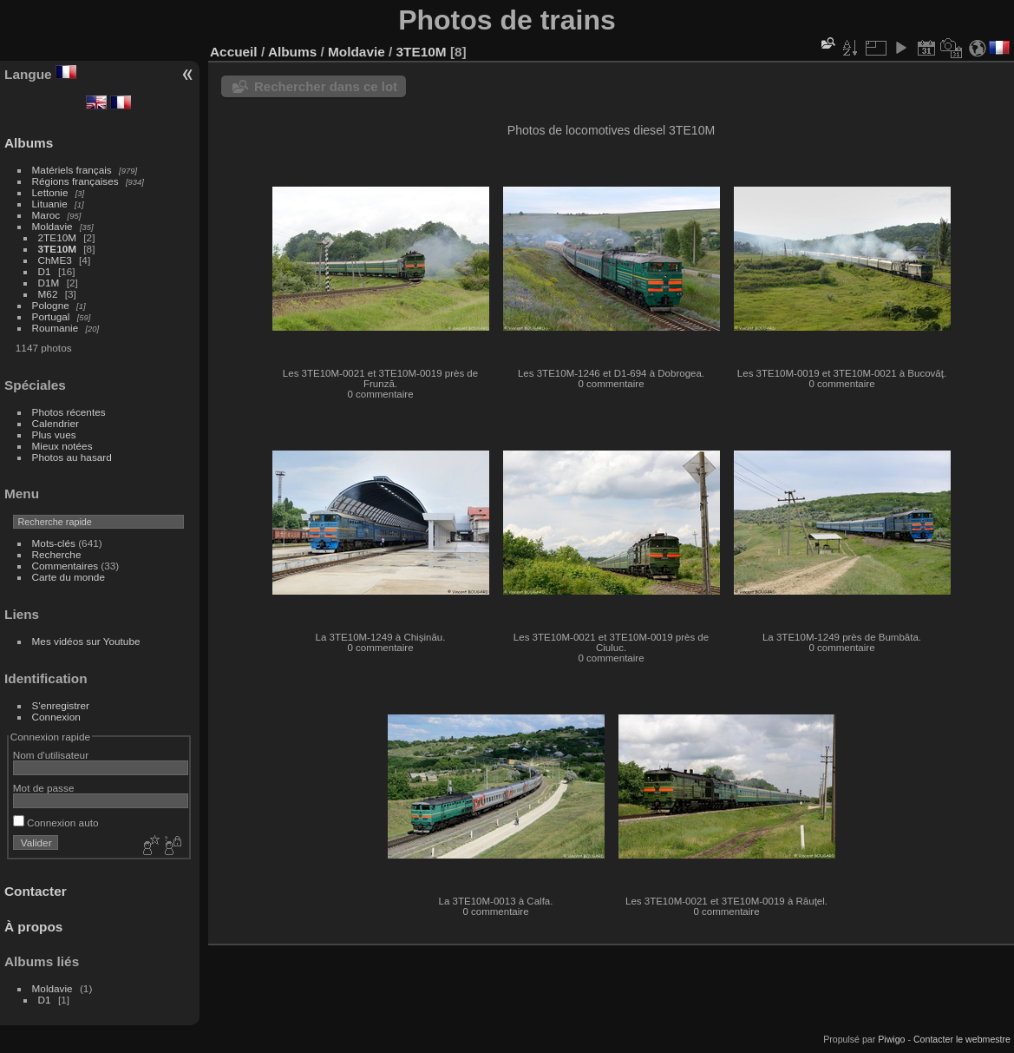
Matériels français (72, 169)
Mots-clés (53, 543)
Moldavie (52, 226)
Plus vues (54, 434)
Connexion (56, 716)
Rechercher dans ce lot (325, 86)
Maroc (46, 214)
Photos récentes (69, 412)
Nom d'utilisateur (50, 754)
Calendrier (55, 423)
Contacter (35, 891)
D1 (44, 271)
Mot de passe (44, 787)
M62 (48, 293)
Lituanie (50, 203)
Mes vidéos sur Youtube (86, 641)
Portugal (51, 316)
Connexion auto (56, 822)
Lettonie (50, 192)
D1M (49, 282)
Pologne (50, 305)
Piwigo (891, 1039)
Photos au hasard (72, 457)
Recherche (57, 554)
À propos (33, 926)
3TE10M (57, 248)
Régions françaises (75, 181)
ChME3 (55, 260)
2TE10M (57, 237)
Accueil (234, 51)
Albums (28, 142)
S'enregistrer (60, 705)
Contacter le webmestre (962, 1039)
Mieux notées (62, 445)
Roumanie (55, 327)
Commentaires (65, 565)
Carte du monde (68, 576)
